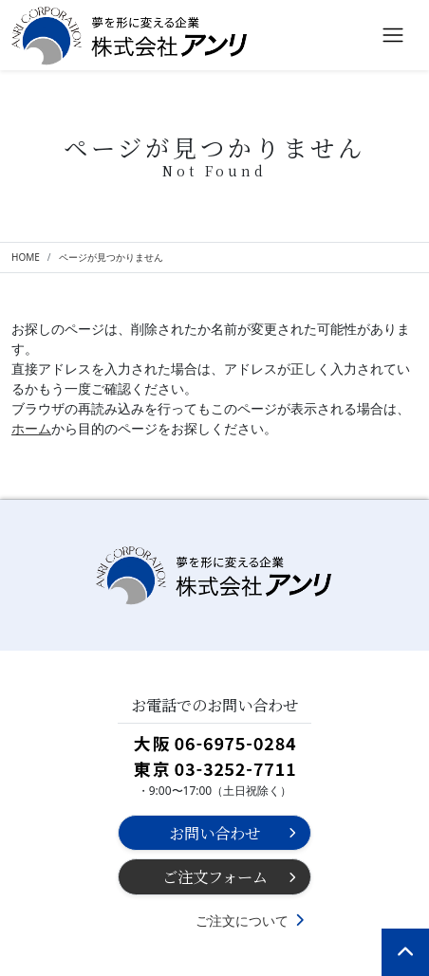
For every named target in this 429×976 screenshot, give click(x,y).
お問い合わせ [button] (214, 832)
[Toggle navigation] (393, 35)
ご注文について (242, 921)
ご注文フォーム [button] (215, 876)
